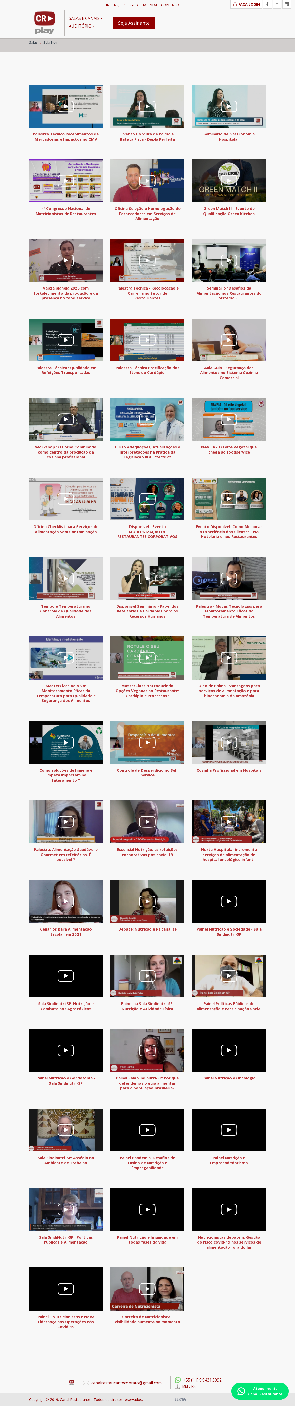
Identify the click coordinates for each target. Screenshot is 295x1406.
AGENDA (150, 5)
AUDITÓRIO (80, 26)
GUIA (134, 5)
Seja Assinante (134, 23)
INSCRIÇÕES (116, 5)
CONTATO (170, 5)
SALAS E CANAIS (84, 18)
